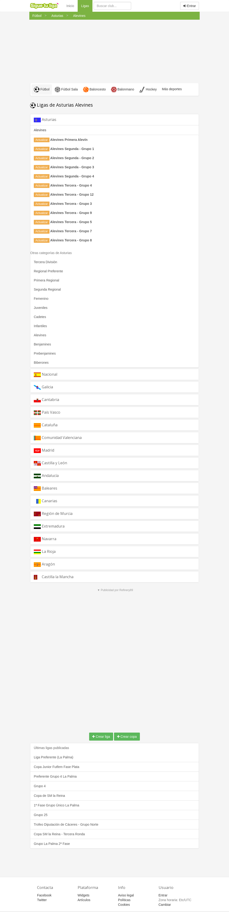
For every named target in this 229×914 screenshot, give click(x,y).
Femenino (41, 298)
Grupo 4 (40, 786)
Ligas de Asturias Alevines (61, 105)
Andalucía (46, 475)
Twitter (42, 900)
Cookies (124, 905)
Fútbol (42, 89)
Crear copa (127, 736)
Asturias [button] (45, 119)
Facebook (44, 895)
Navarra (45, 539)
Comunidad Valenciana (58, 437)
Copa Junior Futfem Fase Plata (56, 767)
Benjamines (42, 344)
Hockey (148, 89)
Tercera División (45, 262)
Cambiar (165, 905)
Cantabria (46, 399)
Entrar (189, 6)
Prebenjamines (45, 353)
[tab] (114, 119)
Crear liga (101, 736)
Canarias (45, 501)
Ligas (86, 5)
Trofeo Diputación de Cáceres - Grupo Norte (66, 824)
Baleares (45, 488)
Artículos (84, 900)
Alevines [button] (40, 130)
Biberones (41, 362)
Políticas (124, 900)
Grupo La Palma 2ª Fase (52, 844)
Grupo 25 (40, 815)
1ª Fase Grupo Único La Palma (56, 805)
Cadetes (40, 317)
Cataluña (45, 425)
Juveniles (40, 308)
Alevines (40, 335)
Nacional (45, 374)
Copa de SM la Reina (49, 796)
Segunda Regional (47, 289)
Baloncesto (94, 89)
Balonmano (122, 89)
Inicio (70, 6)
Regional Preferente (48, 271)
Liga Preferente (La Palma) (53, 757)
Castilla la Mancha (53, 577)
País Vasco (47, 412)
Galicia (43, 387)
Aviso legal (126, 895)
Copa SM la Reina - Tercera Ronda (59, 834)
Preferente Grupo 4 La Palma (55, 776)
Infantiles (40, 326)
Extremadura (49, 526)
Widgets (84, 895)
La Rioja (45, 551)
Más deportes (172, 89)
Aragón (44, 564)
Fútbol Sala (66, 89)
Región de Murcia (53, 513)
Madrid (44, 450)
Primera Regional (46, 280)
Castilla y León (50, 463)
